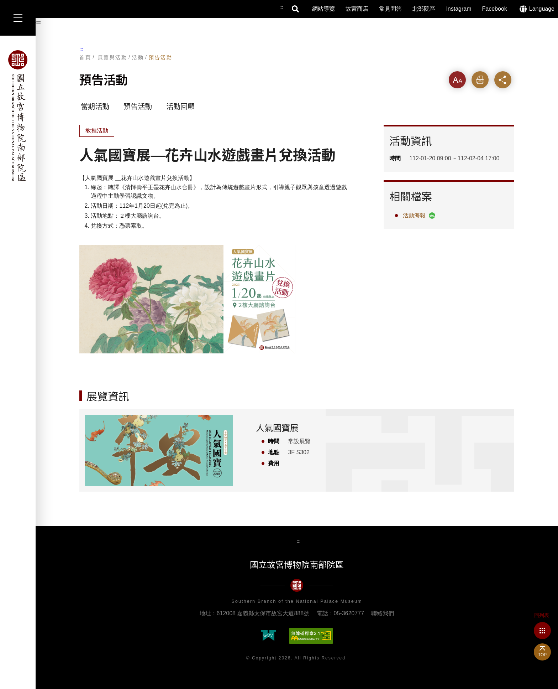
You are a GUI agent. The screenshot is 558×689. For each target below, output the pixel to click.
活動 (138, 57)
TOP (542, 654)
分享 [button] (503, 80)
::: (81, 49)
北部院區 (423, 9)
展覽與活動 (112, 57)
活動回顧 (180, 106)
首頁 (85, 57)
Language (541, 9)
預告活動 (160, 57)
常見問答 (390, 9)
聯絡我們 (382, 613)
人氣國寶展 (277, 428)
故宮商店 (357, 9)
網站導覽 (323, 9)
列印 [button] (480, 80)
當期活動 (95, 106)
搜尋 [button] (295, 9)
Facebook (494, 9)
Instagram (458, 9)
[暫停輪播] (38, 22)
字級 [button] (457, 80)
